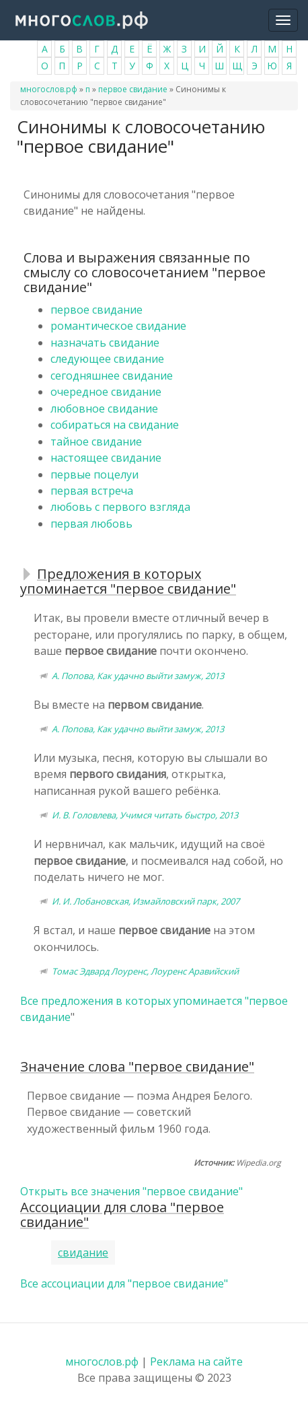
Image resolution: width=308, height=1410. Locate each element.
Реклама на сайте (196, 1361)
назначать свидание (104, 342)
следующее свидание (107, 358)
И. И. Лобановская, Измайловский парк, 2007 (145, 901)
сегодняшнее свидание (111, 375)
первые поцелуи (94, 474)
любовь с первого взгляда (120, 506)
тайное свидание (96, 441)
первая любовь (91, 523)
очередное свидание (105, 391)
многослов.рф (48, 89)
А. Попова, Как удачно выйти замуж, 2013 (138, 676)
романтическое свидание (118, 325)
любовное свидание (104, 408)
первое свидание (132, 89)
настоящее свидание (105, 457)
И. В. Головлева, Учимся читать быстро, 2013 (145, 815)
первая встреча (91, 490)
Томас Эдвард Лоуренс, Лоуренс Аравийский (145, 971)
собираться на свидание (114, 424)
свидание (83, 1252)
